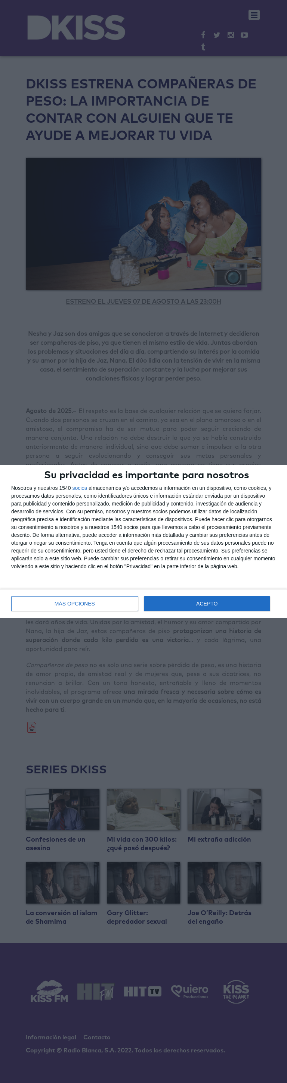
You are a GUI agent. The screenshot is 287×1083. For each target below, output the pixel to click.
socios (79, 488)
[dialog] (143, 541)
